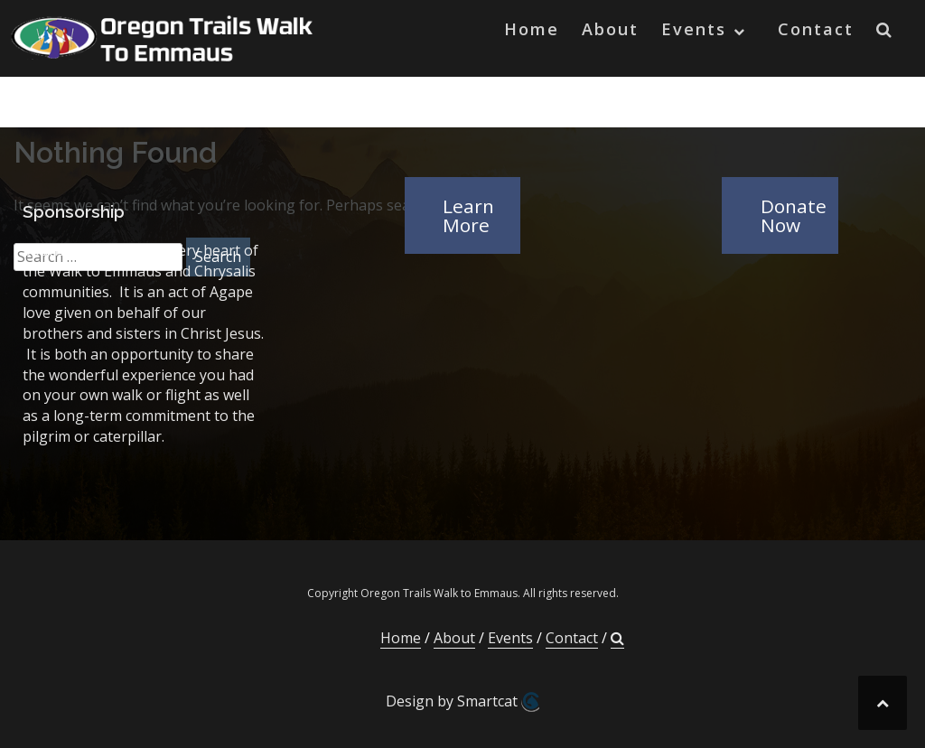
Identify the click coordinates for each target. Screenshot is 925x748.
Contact (816, 29)
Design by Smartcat (462, 702)
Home (531, 29)
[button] (884, 33)
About (610, 29)
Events (693, 29)
